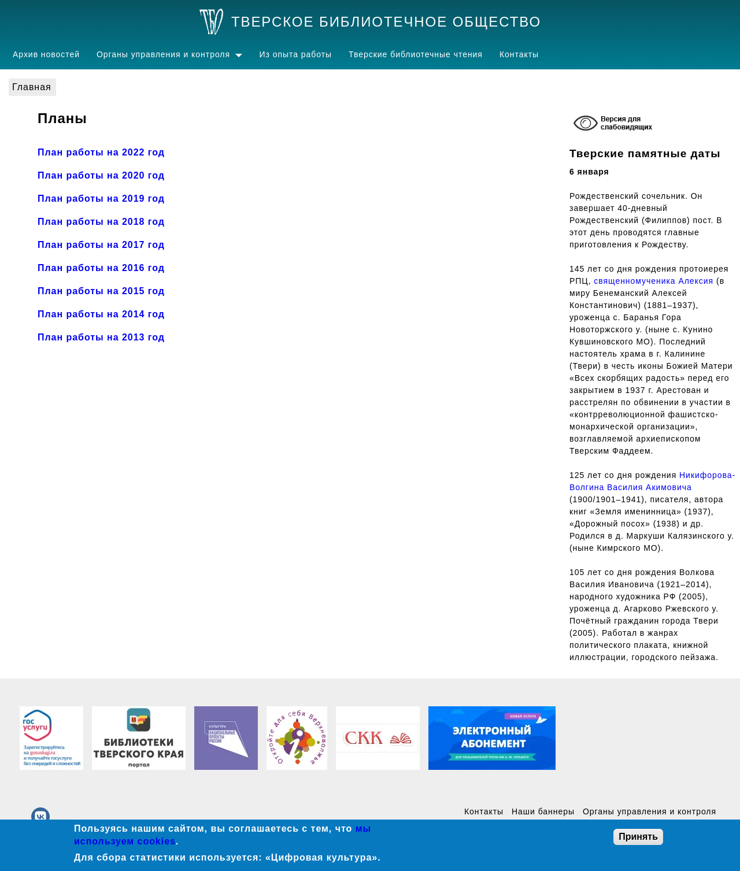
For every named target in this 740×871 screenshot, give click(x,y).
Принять (638, 837)
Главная (31, 87)
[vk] (40, 816)
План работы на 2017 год (101, 245)
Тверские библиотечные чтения (416, 54)
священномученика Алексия (653, 281)
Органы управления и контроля (163, 54)
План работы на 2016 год (101, 268)
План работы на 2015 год (101, 291)
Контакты (519, 54)
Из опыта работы (295, 54)
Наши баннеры (543, 811)
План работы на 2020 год (101, 175)
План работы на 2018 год (101, 222)
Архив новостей (46, 54)
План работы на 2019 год (101, 198)
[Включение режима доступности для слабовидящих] (614, 124)
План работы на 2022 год (101, 152)
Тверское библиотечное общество (386, 21)
